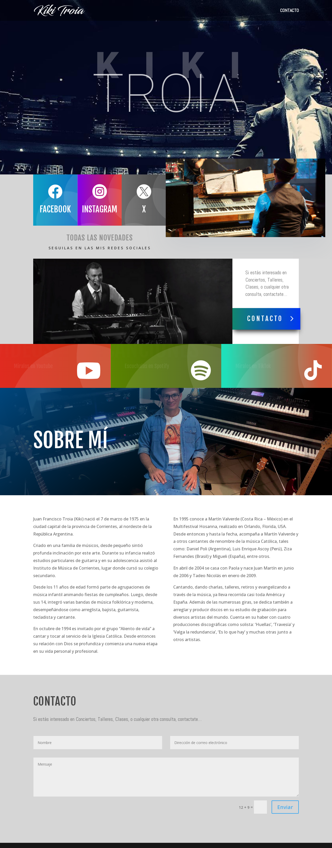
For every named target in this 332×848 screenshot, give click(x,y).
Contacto (265, 319)
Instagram (94, 209)
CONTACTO (289, 11)
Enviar (285, 807)
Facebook (50, 209)
